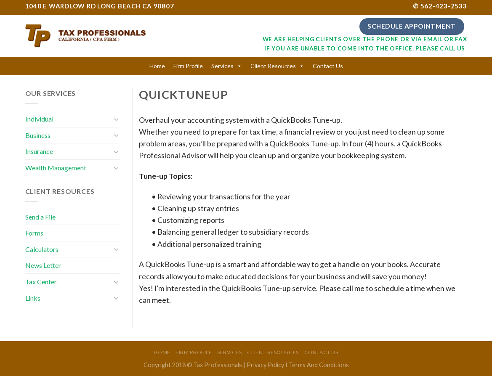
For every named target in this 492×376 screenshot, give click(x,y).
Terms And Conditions (319, 364)
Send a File (40, 217)
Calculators (42, 249)
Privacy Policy (265, 364)
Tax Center (41, 282)
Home (157, 65)
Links (32, 298)
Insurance (39, 151)
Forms (34, 233)
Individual (39, 119)
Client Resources (273, 65)
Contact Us (328, 65)
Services (222, 65)
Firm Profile (188, 65)
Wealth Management (55, 168)
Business (38, 135)
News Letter (43, 265)
